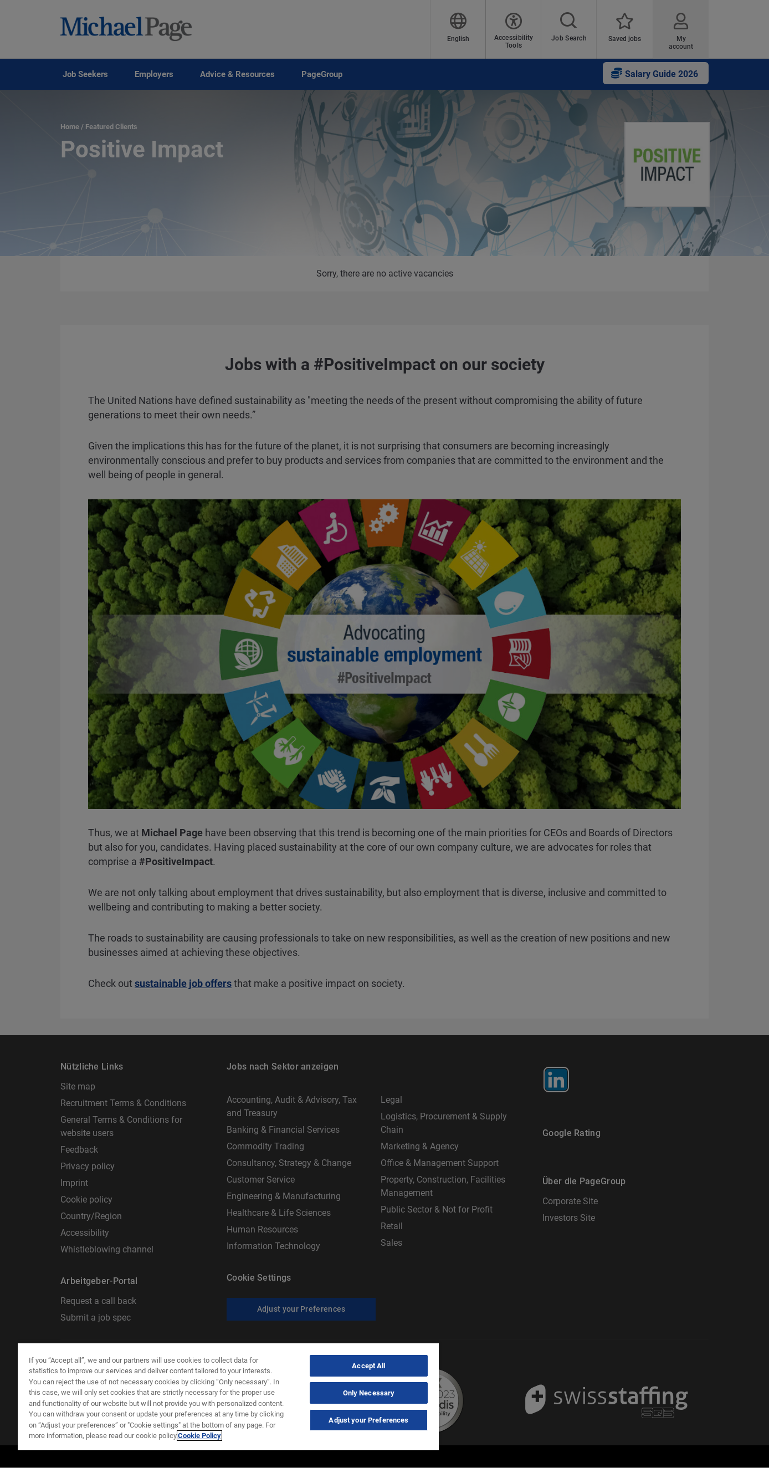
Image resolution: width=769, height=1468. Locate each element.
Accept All (368, 1366)
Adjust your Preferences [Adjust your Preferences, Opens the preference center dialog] (368, 1420)
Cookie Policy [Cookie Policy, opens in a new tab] (199, 1435)
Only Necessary (369, 1393)
